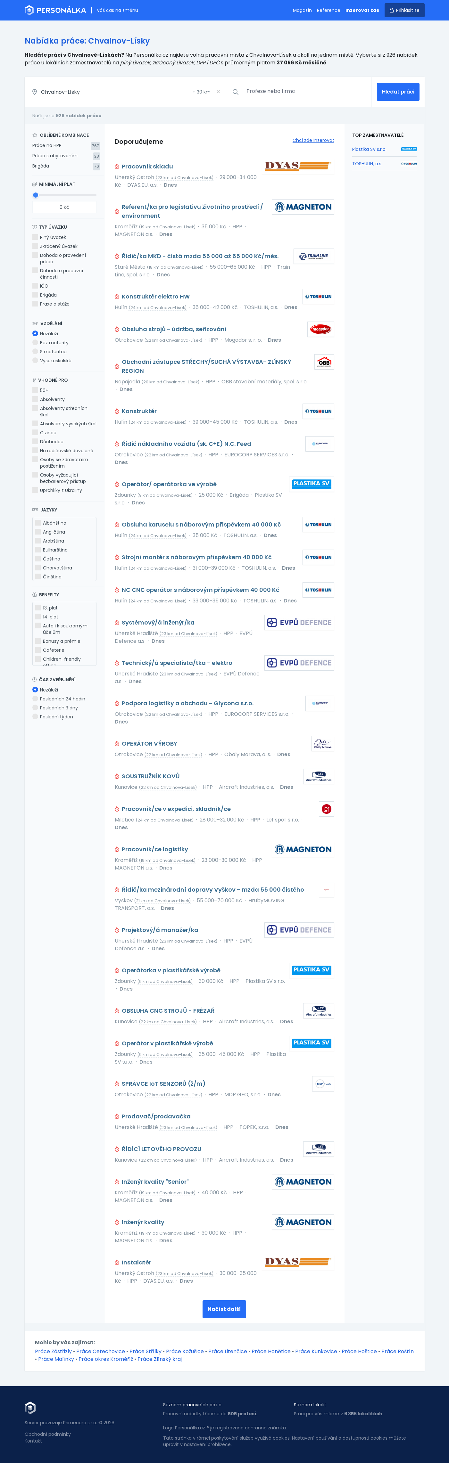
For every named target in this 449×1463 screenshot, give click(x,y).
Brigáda (40, 166)
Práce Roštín (397, 1351)
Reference (328, 10)
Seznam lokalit (310, 1405)
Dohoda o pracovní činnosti (57, 273)
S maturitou (49, 351)
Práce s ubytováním (55, 155)
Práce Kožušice (185, 1351)
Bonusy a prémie (57, 641)
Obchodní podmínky (48, 1434)
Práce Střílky (145, 1351)
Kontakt (33, 1441)
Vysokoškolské (51, 360)
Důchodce (47, 441)
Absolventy (48, 399)
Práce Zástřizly (53, 1351)
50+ (40, 390)
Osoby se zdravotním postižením (60, 462)
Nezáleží (45, 334)
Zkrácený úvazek (55, 246)
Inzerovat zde (362, 10)
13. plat (46, 608)
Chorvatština (53, 568)
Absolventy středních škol (59, 411)
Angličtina (50, 532)
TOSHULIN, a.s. (367, 163)
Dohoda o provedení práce (59, 258)
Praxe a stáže (51, 304)
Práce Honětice (271, 1351)
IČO (40, 286)
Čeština (47, 559)
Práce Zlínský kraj (159, 1359)
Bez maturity (50, 342)
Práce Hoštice (359, 1351)
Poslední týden (52, 717)
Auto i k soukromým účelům (61, 629)
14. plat (46, 617)
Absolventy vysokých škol (64, 424)
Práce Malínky (56, 1359)
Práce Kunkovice (316, 1351)
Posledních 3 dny (55, 708)
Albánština (50, 523)
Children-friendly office (58, 662)
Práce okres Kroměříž (106, 1359)
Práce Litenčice (227, 1351)
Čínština (48, 577)
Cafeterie (49, 650)
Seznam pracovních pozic (192, 1405)
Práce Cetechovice (100, 1351)
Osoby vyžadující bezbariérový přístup (59, 478)
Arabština (49, 541)
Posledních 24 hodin (58, 699)
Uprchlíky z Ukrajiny (57, 490)
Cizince (44, 432)
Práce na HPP (47, 145)
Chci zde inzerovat (313, 140)
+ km (202, 92)
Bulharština (51, 550)
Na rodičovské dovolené (62, 450)
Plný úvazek (49, 237)
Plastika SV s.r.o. (369, 149)
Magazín (302, 10)
